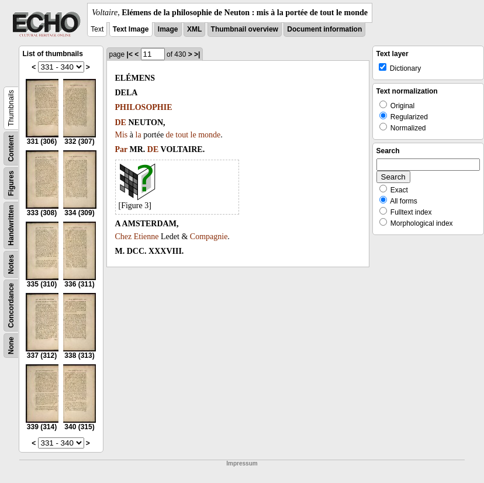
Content (11, 148)
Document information (324, 29)
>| (197, 54)
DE (120, 122)
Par (121, 149)
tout (181, 134)
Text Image (131, 29)
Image (168, 29)
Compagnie (209, 236)
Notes (11, 264)
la (138, 134)
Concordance (11, 305)
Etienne (146, 236)
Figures (11, 183)
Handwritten (11, 225)
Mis (121, 134)
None (11, 345)
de (170, 134)
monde (209, 134)
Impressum (241, 463)
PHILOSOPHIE (143, 107)
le (193, 134)
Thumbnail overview (244, 29)
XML (194, 29)
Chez (123, 236)
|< (130, 54)
